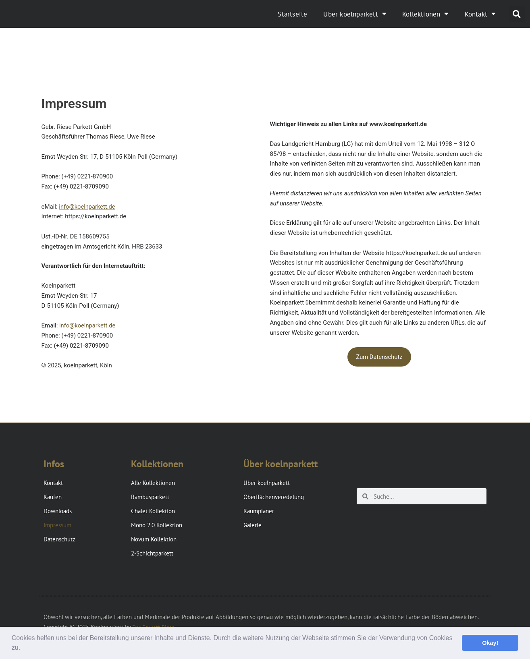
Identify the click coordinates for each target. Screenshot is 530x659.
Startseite (292, 14)
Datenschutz (59, 539)
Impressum (57, 525)
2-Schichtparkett (152, 553)
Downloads (58, 511)
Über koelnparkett (354, 13)
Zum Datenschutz (379, 357)
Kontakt (480, 13)
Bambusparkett (150, 497)
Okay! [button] (490, 643)
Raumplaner (258, 511)
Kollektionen (425, 13)
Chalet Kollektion (153, 511)
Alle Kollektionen (153, 483)
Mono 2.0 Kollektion (156, 525)
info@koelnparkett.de (87, 206)
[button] (23, 648)
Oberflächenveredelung (273, 497)
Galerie (252, 525)
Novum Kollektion (154, 539)
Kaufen (53, 497)
